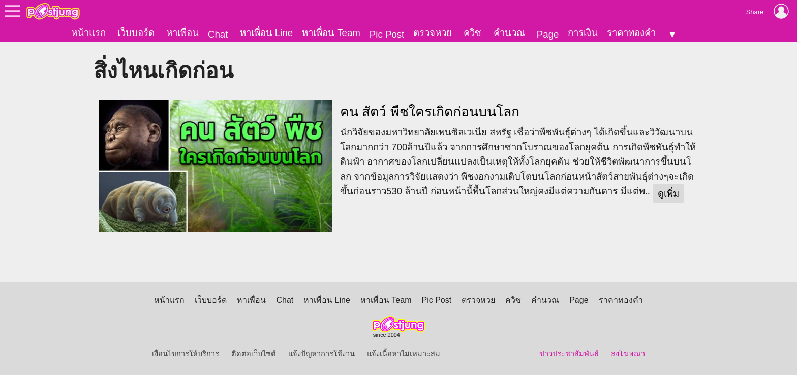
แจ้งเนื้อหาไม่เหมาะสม (403, 354)
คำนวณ (509, 32)
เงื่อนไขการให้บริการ (185, 354)
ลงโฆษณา (628, 354)
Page (548, 34)
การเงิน (583, 32)
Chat (218, 34)
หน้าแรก (88, 32)
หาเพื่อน (182, 32)
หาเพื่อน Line (266, 32)
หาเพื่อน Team (331, 32)
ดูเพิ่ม (668, 193)
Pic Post (387, 34)
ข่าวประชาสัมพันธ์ (569, 354)
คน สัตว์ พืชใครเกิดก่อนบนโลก (429, 111)
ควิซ (472, 32)
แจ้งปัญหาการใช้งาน (321, 354)
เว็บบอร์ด (136, 32)
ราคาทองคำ (631, 32)
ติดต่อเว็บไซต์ (253, 354)
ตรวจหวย (432, 32)
